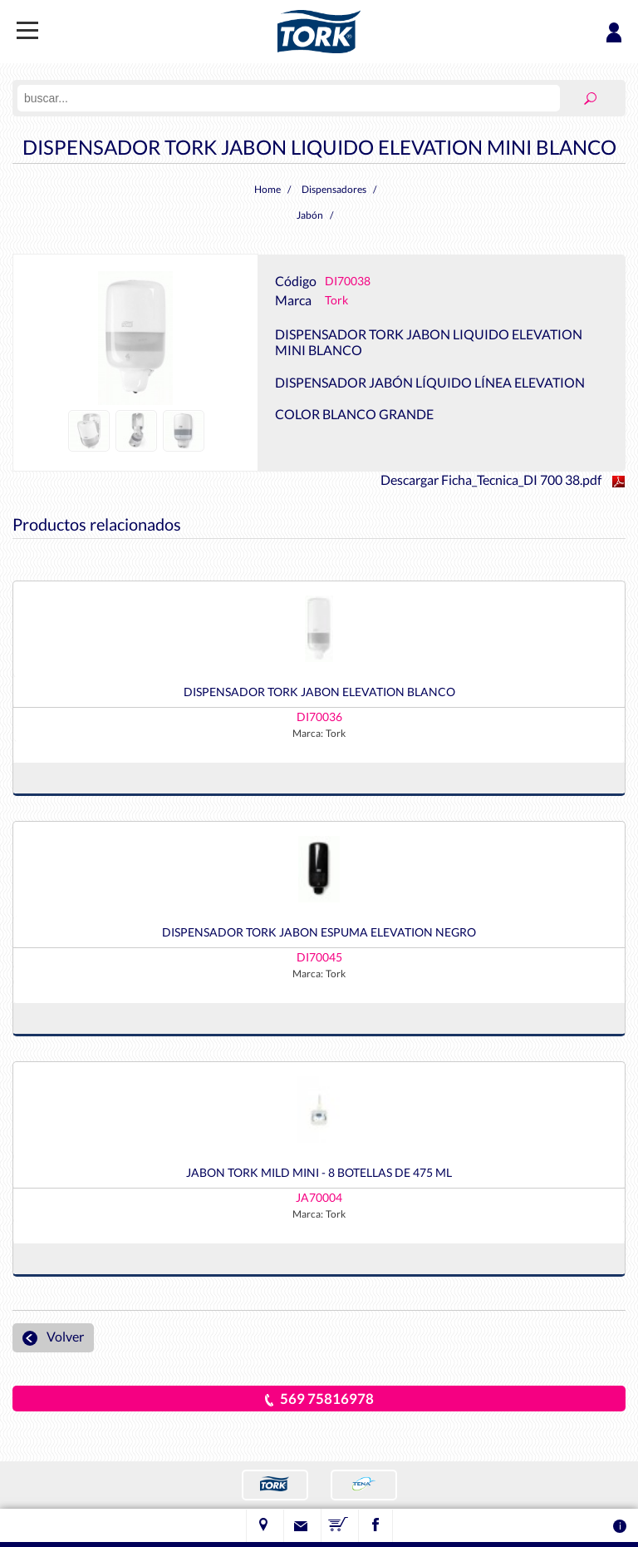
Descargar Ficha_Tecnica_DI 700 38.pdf (503, 479)
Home (267, 189)
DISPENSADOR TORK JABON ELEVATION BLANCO (319, 692)
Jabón (310, 215)
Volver (53, 1337)
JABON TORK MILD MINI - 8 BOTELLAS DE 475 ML (319, 1172)
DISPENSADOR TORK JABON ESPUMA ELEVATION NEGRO (319, 932)
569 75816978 (319, 1398)
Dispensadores (334, 189)
